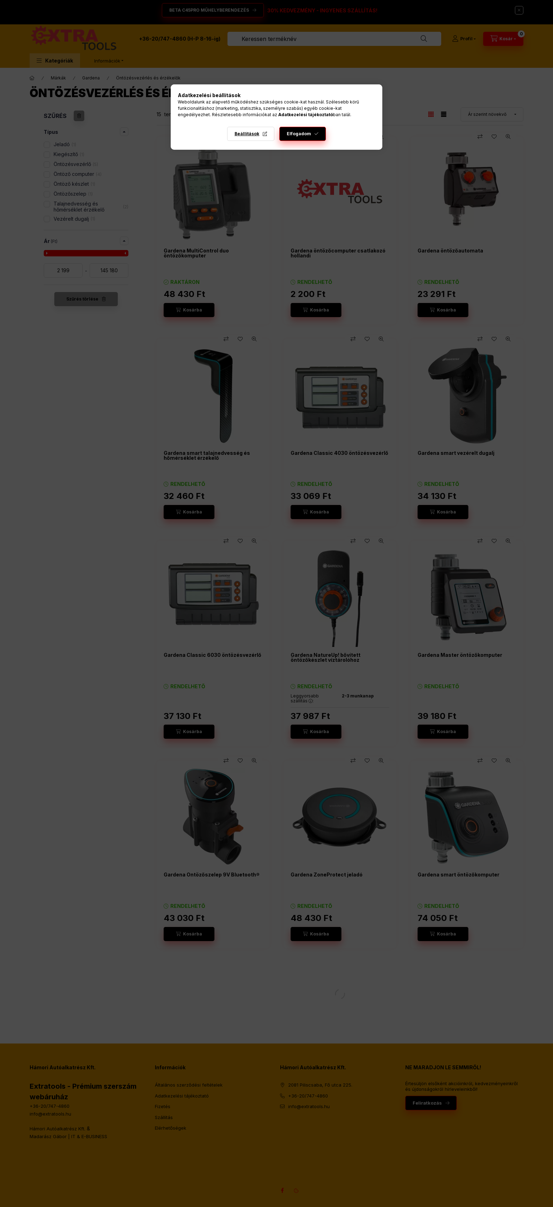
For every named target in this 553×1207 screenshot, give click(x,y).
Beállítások (247, 133)
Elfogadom (299, 133)
